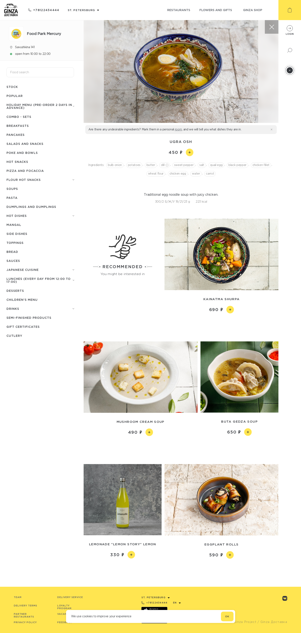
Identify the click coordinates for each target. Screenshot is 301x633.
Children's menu (22, 299)
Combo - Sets (18, 116)
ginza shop (252, 10)
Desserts (15, 290)
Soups (12, 188)
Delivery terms (25, 605)
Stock (12, 86)
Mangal (13, 224)
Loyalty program (64, 607)
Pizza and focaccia (25, 170)
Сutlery (14, 335)
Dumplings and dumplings (31, 206)
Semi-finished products (28, 317)
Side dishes (16, 233)
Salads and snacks (24, 143)
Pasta (12, 197)
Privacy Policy (25, 622)
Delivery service (70, 597)
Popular (14, 95)
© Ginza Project (243, 622)
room (178, 129)
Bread (12, 251)
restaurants (178, 10)
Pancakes (15, 134)
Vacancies (65, 614)
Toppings (15, 242)
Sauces (13, 260)
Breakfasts (17, 125)
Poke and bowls (22, 152)
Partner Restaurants (24, 615)
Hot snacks (17, 161)
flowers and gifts (215, 10)
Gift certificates (23, 326)
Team (18, 597)
